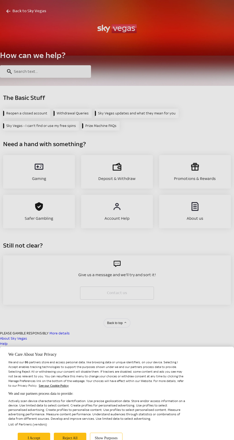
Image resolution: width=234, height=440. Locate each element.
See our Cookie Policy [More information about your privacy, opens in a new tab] (54, 389)
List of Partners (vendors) (27, 428)
